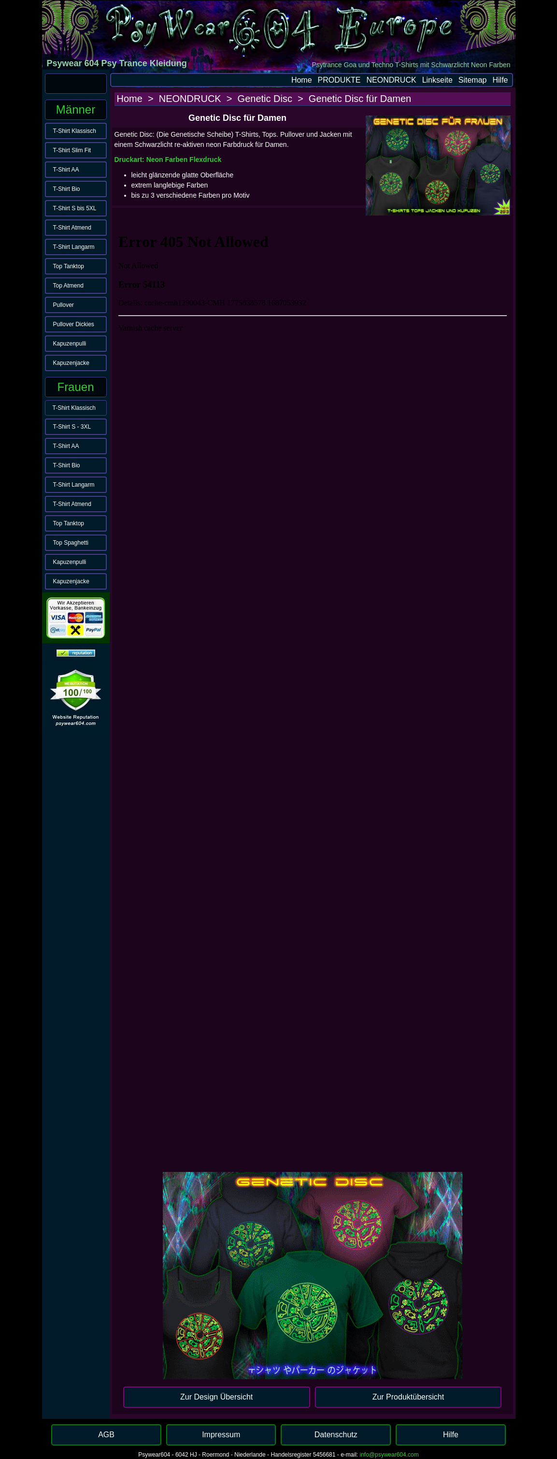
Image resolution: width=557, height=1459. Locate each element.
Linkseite (437, 80)
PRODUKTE (339, 80)
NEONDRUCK (391, 80)
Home (301, 80)
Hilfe (500, 80)
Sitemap (472, 80)
